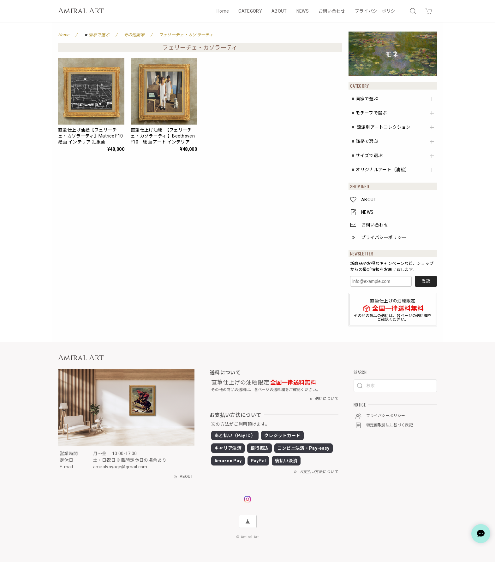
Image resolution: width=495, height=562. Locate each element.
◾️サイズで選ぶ (366, 155)
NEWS (302, 11)
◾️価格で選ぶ (364, 141)
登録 (426, 281)
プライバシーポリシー (377, 11)
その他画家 (134, 34)
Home (223, 11)
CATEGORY (250, 11)
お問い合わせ (331, 11)
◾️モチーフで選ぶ (368, 112)
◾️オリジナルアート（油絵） (379, 169)
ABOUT (279, 11)
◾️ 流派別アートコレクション (380, 127)
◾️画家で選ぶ (364, 98)
